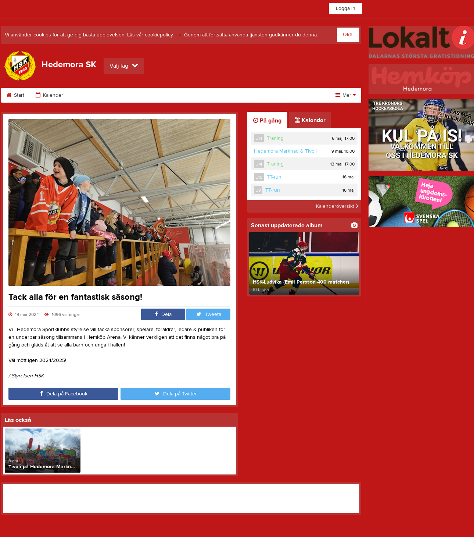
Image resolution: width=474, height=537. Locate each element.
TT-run (274, 177)
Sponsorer (188, 95)
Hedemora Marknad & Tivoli (285, 151)
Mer (345, 95)
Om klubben (233, 95)
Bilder (150, 95)
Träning (275, 138)
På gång (267, 120)
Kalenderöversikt (337, 206)
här (178, 35)
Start (15, 95)
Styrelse (274, 95)
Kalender (49, 95)
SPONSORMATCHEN (102, 95)
